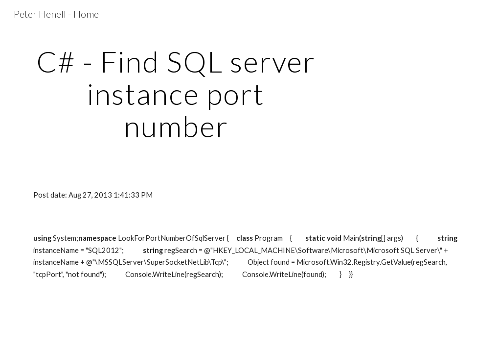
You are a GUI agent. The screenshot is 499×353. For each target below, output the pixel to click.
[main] (176, 93)
